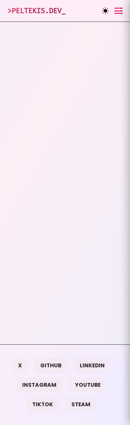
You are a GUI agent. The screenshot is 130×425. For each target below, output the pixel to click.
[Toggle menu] (118, 11)
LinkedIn (92, 365)
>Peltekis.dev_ (36, 11)
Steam (80, 404)
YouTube (88, 385)
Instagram (39, 385)
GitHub (50, 365)
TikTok (42, 404)
